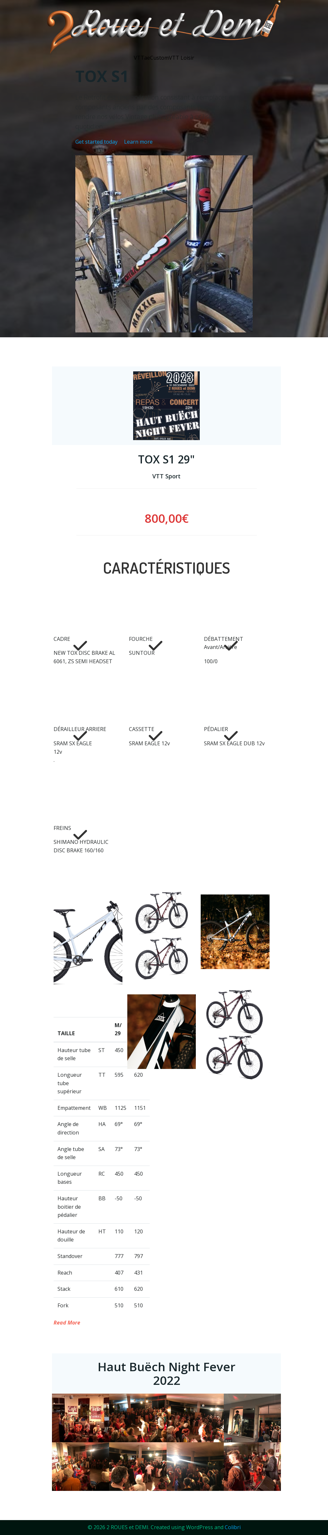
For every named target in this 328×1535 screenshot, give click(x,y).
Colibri (233, 1527)
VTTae (142, 57)
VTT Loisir (181, 57)
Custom (159, 57)
